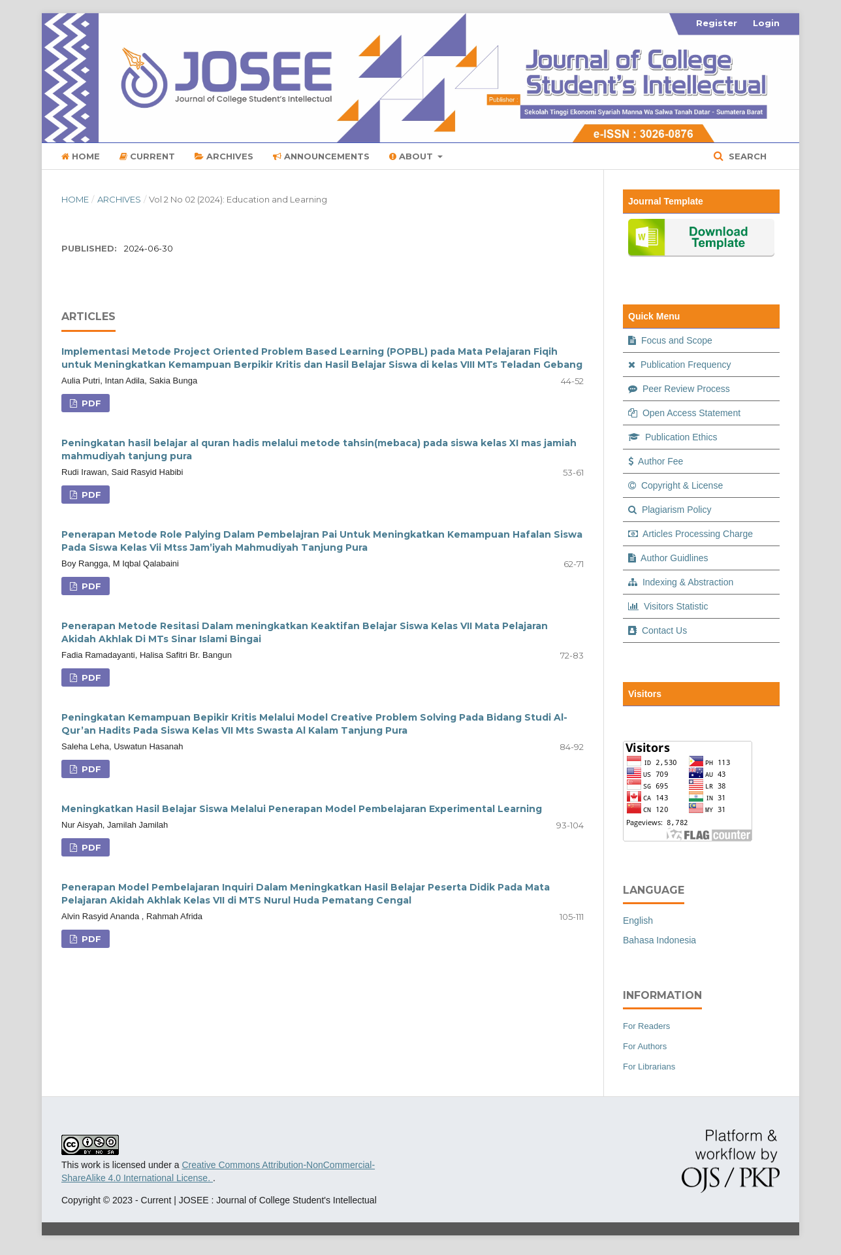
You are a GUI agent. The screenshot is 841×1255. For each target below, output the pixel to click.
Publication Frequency (679, 364)
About (412, 156)
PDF (90, 403)
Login (766, 23)
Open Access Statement (684, 413)
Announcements (321, 156)
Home (80, 156)
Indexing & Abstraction (680, 582)
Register (716, 23)
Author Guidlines (668, 558)
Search (746, 156)
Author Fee (655, 461)
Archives (224, 156)
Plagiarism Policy (669, 509)
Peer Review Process (679, 388)
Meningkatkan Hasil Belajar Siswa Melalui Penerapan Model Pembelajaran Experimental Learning (301, 809)
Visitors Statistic (668, 606)
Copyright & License (675, 485)
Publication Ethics (672, 437)
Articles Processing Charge (690, 534)
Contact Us (657, 630)
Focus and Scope (670, 340)
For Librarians (649, 1066)
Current (147, 156)
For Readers (646, 1026)
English (638, 920)
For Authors (645, 1046)
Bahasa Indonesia (659, 940)
